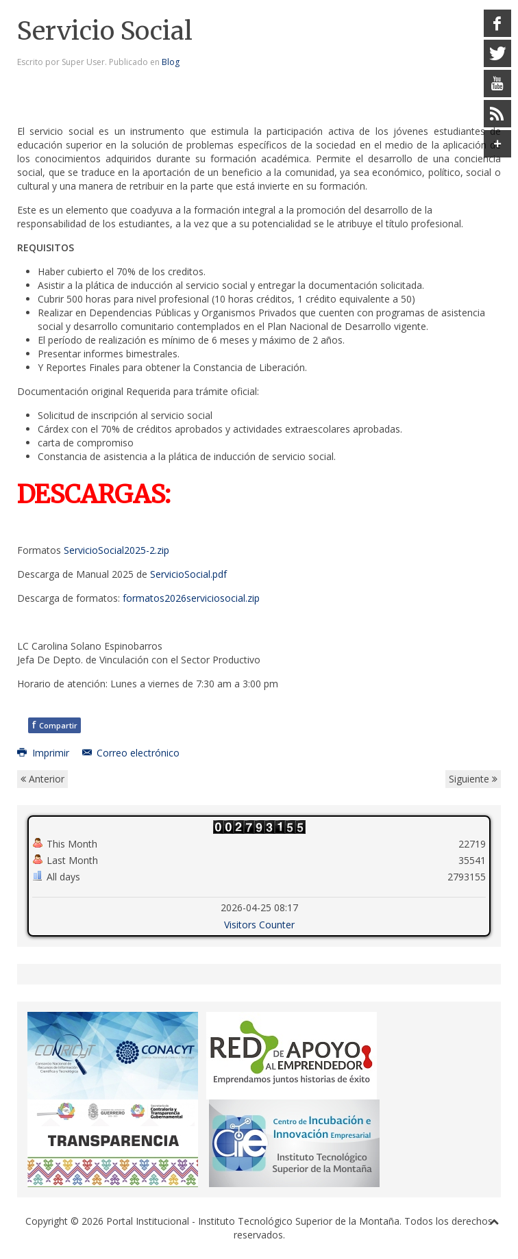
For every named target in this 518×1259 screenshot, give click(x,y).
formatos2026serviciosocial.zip (191, 598)
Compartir (54, 724)
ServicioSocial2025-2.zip (116, 550)
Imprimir (44, 752)
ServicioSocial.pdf (188, 574)
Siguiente (473, 778)
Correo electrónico (131, 752)
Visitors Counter (259, 924)
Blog (171, 62)
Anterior (42, 778)
